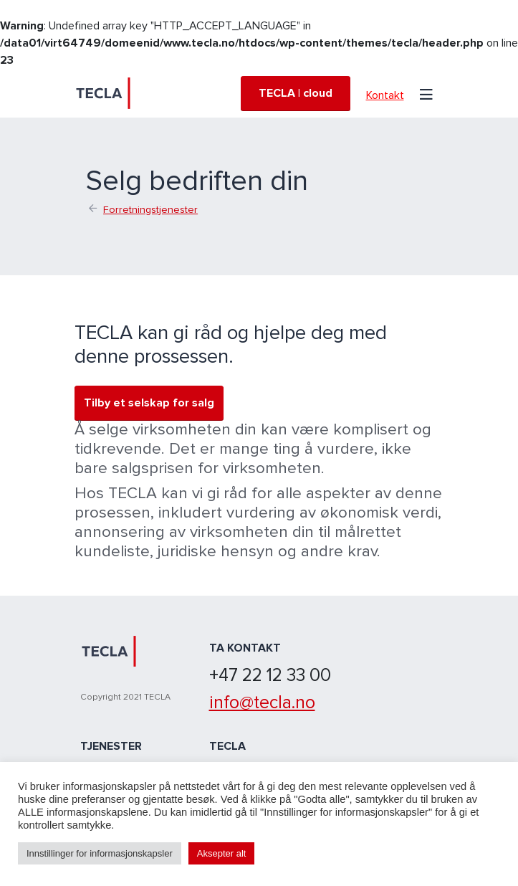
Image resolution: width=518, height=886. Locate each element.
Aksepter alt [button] (221, 853)
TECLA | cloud (295, 93)
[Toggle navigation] (426, 93)
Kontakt (385, 95)
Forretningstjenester (150, 210)
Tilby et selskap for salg (149, 403)
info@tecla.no (262, 702)
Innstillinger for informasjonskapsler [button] (100, 853)
